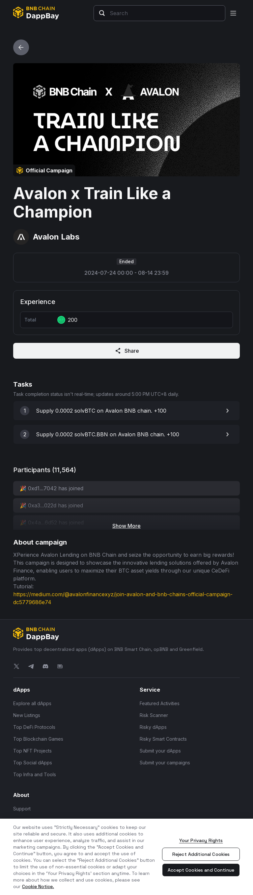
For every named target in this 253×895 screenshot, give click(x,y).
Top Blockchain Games (38, 739)
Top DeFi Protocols (34, 727)
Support (22, 808)
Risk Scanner (154, 715)
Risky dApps (153, 727)
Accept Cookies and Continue (201, 870)
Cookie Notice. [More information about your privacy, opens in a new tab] (38, 886)
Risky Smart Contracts (163, 739)
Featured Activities (160, 703)
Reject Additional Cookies (201, 854)
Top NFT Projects (32, 751)
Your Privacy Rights (201, 840)
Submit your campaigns (165, 762)
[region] (126, 857)
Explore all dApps (32, 703)
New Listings (26, 715)
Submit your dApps (160, 751)
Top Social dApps (32, 762)
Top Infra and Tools (34, 774)
